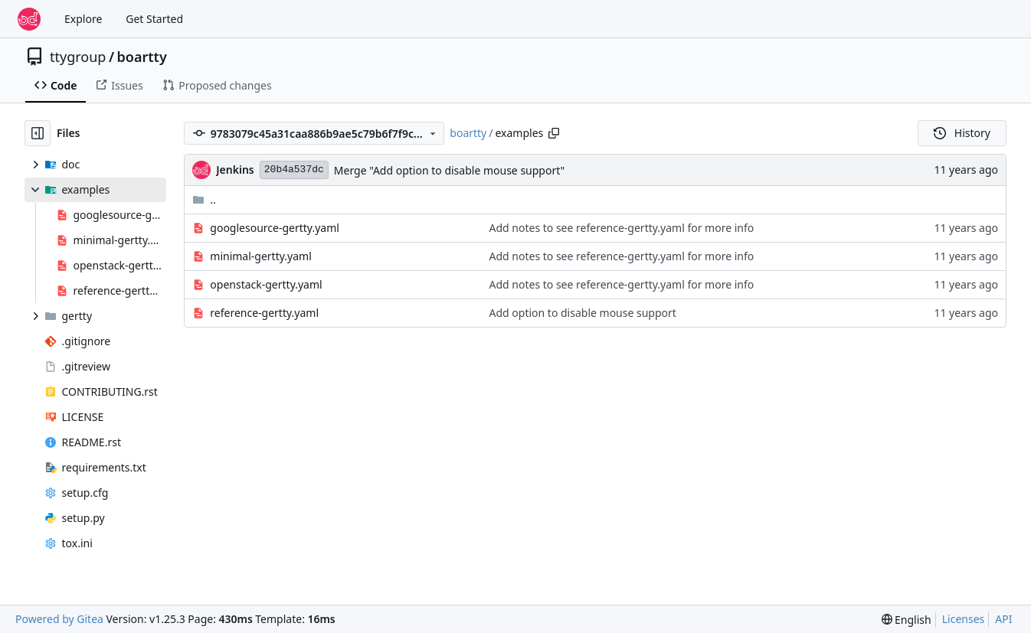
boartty (142, 56)
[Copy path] (553, 133)
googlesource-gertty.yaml (274, 227)
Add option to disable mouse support (582, 312)
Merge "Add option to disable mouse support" (449, 170)
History (962, 133)
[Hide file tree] (38, 133)
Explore (83, 18)
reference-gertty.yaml (264, 312)
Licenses (963, 619)
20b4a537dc (294, 169)
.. (204, 199)
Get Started (154, 18)
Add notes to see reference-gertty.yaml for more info (621, 227)
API (1003, 619)
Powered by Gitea (59, 619)
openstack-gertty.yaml (266, 284)
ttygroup (78, 56)
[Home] (29, 19)
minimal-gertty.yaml (260, 256)
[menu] (906, 619)
